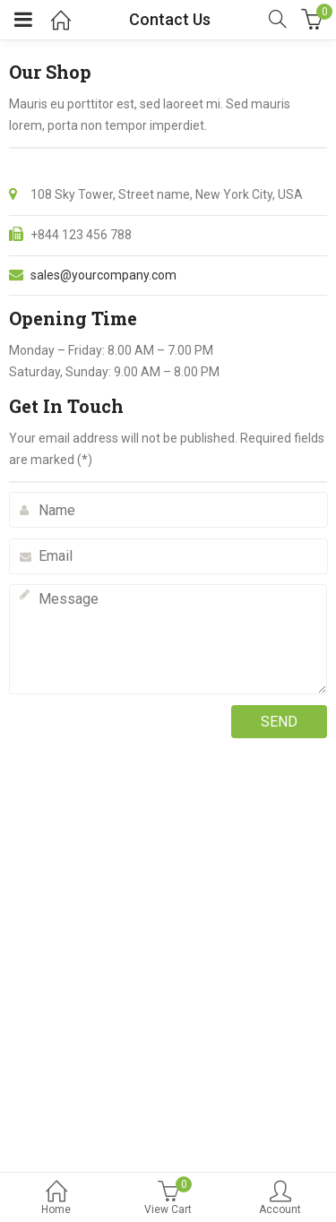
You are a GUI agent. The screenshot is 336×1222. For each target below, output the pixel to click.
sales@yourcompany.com (103, 275)
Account (280, 1199)
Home (56, 1199)
